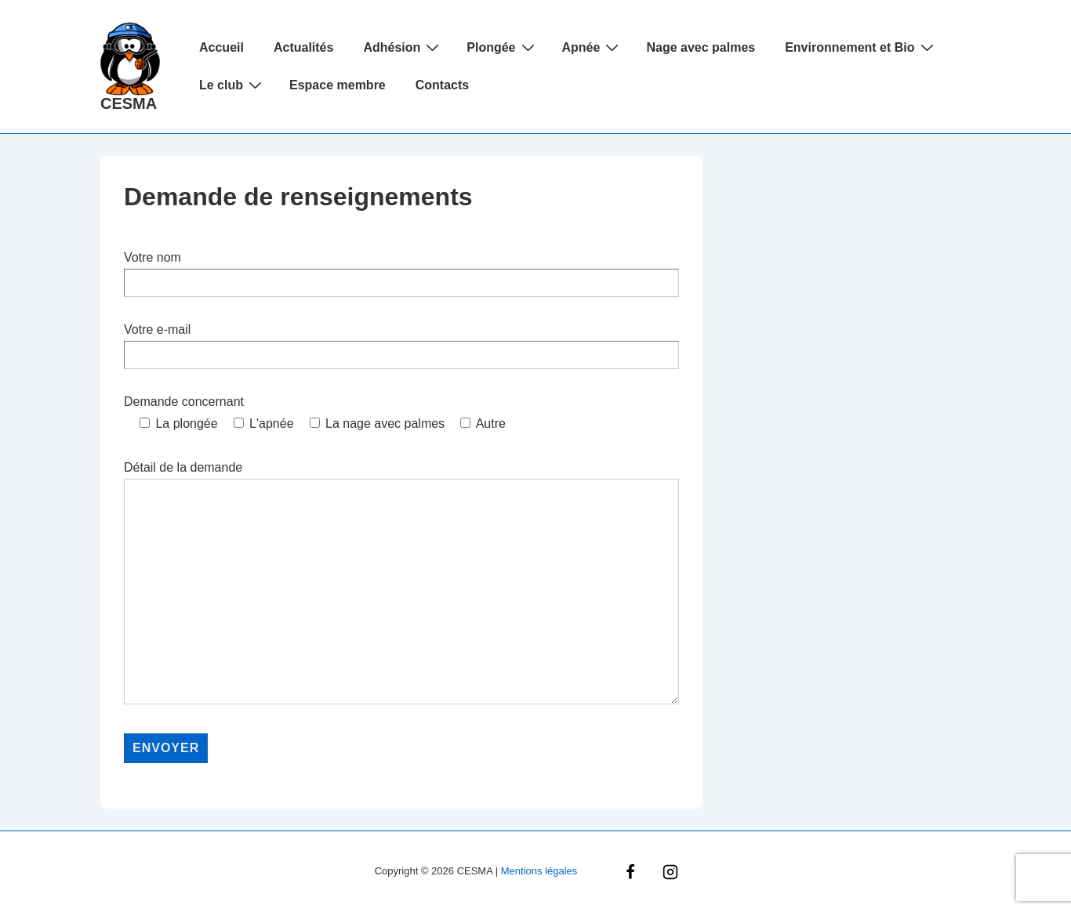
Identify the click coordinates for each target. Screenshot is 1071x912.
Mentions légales (539, 871)
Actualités (303, 47)
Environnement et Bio (861, 47)
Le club (232, 85)
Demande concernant (184, 401)
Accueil (221, 47)
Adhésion (403, 47)
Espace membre (337, 85)
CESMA (128, 103)
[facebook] (630, 872)
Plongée (502, 47)
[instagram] (670, 872)
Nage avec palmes (700, 47)
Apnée (592, 47)
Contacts (442, 85)
